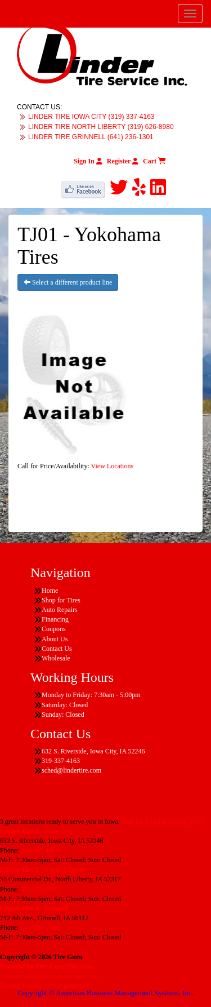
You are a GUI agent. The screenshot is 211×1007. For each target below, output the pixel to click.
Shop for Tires (61, 600)
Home (50, 591)
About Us (55, 639)
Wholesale (56, 658)
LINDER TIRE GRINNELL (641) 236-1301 (91, 137)
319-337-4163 (39, 850)
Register (122, 161)
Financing (55, 619)
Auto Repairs (60, 610)
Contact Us (57, 649)
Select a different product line (68, 282)
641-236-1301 (39, 927)
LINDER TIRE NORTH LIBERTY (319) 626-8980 (101, 127)
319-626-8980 (39, 889)
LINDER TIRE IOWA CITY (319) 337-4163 (91, 117)
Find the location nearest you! (162, 822)
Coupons (54, 629)
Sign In (88, 161)
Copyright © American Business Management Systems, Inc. (105, 992)
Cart (154, 161)
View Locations (112, 466)
